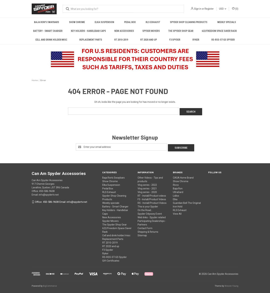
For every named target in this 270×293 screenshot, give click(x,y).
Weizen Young (231, 284)
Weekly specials (226, 22)
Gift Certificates (110, 259)
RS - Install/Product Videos (152, 201)
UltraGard (178, 190)
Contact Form (145, 226)
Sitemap (142, 233)
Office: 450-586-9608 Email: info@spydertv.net (61, 200)
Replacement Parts (90, 39)
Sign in (197, 8)
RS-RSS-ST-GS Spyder (223, 39)
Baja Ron (178, 186)
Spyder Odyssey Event (150, 212)
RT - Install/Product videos (152, 194)
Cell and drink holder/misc (51, 39)
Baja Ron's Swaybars (46, 22)
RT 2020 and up (148, 39)
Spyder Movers (151, 31)
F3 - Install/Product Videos (152, 197)
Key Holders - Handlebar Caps (88, 31)
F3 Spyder (174, 39)
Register (209, 8)
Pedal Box (130, 22)
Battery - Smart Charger (48, 31)
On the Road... (145, 208)
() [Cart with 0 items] (235, 8)
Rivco (176, 183)
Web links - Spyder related (152, 215)
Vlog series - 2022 (147, 183)
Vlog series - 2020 (147, 190)
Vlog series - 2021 (147, 186)
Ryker (196, 39)
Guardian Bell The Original (187, 201)
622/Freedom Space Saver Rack (219, 31)
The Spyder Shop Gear (180, 31)
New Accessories (124, 31)
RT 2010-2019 (121, 39)
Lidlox (176, 194)
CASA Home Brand (183, 176)
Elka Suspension (104, 22)
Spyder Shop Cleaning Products (188, 22)
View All (177, 212)
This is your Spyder (148, 204)
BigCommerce (50, 284)
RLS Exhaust (153, 22)
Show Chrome (77, 22)
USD (222, 8)
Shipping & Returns (148, 230)
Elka (175, 197)
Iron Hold (177, 204)
